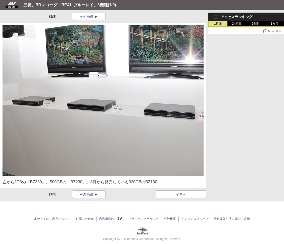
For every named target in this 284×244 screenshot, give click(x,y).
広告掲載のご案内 (111, 219)
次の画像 (86, 17)
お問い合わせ (85, 219)
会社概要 (170, 219)
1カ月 (274, 23)
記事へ (181, 194)
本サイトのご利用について (52, 219)
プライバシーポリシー (143, 219)
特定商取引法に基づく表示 (232, 219)
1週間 (256, 23)
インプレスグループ (194, 219)
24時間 (236, 23)
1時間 (218, 23)
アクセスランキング (236, 17)
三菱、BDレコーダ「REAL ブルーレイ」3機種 (65, 5)
